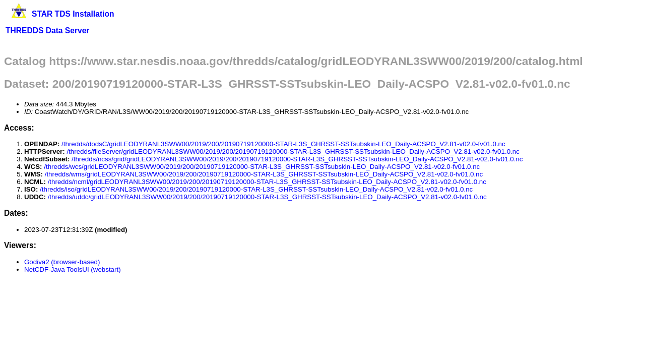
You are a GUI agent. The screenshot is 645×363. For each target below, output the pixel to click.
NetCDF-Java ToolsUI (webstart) (72, 269)
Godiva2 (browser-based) (62, 262)
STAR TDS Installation (73, 14)
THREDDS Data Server (47, 30)
